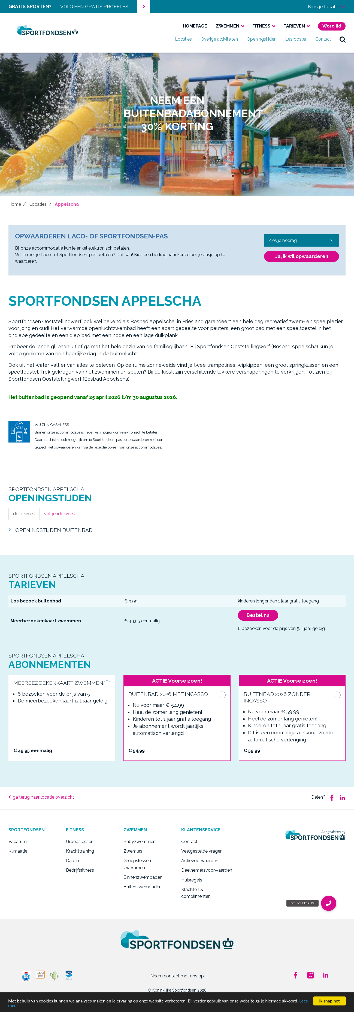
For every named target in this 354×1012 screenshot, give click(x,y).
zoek (343, 39)
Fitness (261, 26)
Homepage (195, 26)
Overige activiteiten (219, 39)
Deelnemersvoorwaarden (206, 870)
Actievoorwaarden (199, 860)
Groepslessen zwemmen (137, 864)
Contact (323, 39)
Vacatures (18, 841)
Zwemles (132, 851)
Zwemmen (227, 26)
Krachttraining (80, 851)
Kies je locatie (327, 6)
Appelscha (67, 204)
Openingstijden (262, 39)
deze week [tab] (24, 513)
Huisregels (191, 880)
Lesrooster (296, 39)
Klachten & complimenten (196, 893)
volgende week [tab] (59, 513)
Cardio (72, 860)
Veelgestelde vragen (202, 851)
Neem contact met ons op (177, 975)
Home (14, 204)
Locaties (183, 39)
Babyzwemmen (139, 841)
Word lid (331, 26)
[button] (328, 903)
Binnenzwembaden (142, 877)
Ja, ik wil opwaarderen (301, 256)
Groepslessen (79, 841)
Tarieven (294, 26)
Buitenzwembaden (142, 886)
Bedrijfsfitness (80, 870)
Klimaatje (17, 851)
